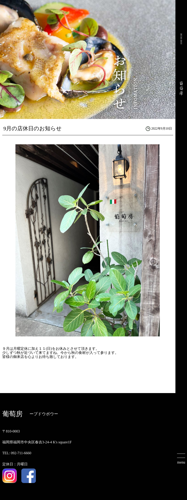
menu (181, 462)
